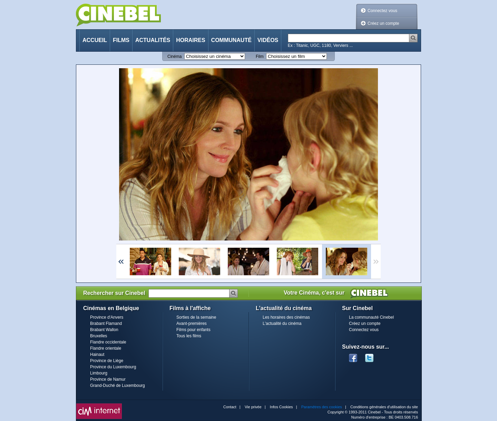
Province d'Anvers (106, 317)
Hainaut (97, 354)
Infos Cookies (281, 407)
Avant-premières (191, 323)
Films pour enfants (193, 329)
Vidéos (267, 40)
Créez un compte (383, 23)
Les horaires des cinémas (286, 317)
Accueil (94, 40)
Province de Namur (108, 379)
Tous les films (188, 335)
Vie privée (253, 407)
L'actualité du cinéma (282, 323)
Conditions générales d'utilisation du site (384, 407)
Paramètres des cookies (321, 407)
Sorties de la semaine (196, 317)
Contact (229, 407)
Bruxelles (98, 335)
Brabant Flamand (106, 323)
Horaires (190, 40)
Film (260, 56)
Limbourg (98, 373)
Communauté (231, 40)
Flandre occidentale (108, 342)
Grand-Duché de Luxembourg (117, 385)
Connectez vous (382, 10)
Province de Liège (106, 360)
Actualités (152, 40)
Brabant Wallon (104, 329)
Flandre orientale (105, 348)
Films (121, 40)
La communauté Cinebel (371, 317)
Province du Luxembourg (113, 366)
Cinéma (174, 56)
